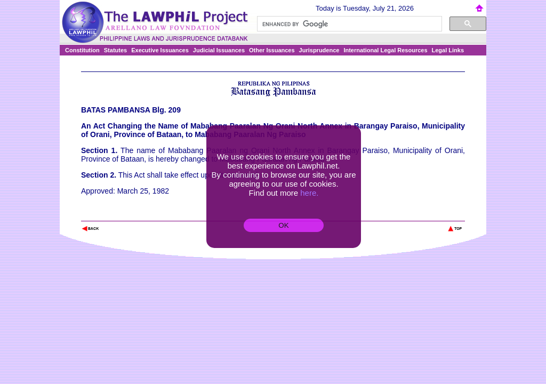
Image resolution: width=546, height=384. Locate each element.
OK (283, 225)
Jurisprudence (319, 50)
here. (309, 192)
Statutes (115, 50)
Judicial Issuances (219, 50)
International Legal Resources (385, 50)
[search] (348, 24)
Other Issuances (272, 50)
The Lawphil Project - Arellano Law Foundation (136, 214)
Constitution (82, 50)
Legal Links (448, 50)
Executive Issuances (160, 50)
